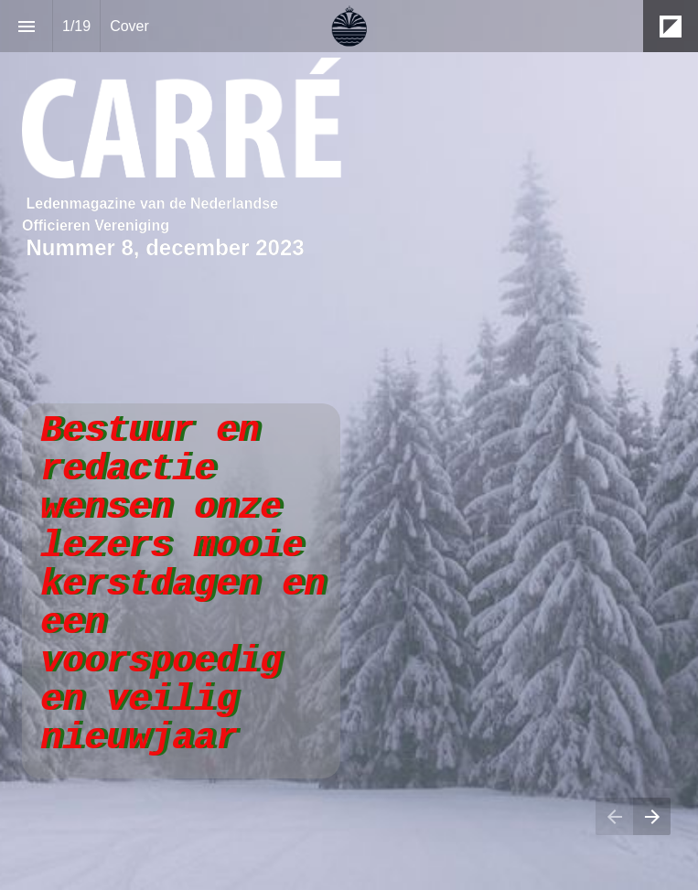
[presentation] (349, 445)
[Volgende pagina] (652, 816)
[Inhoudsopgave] (26, 26)
